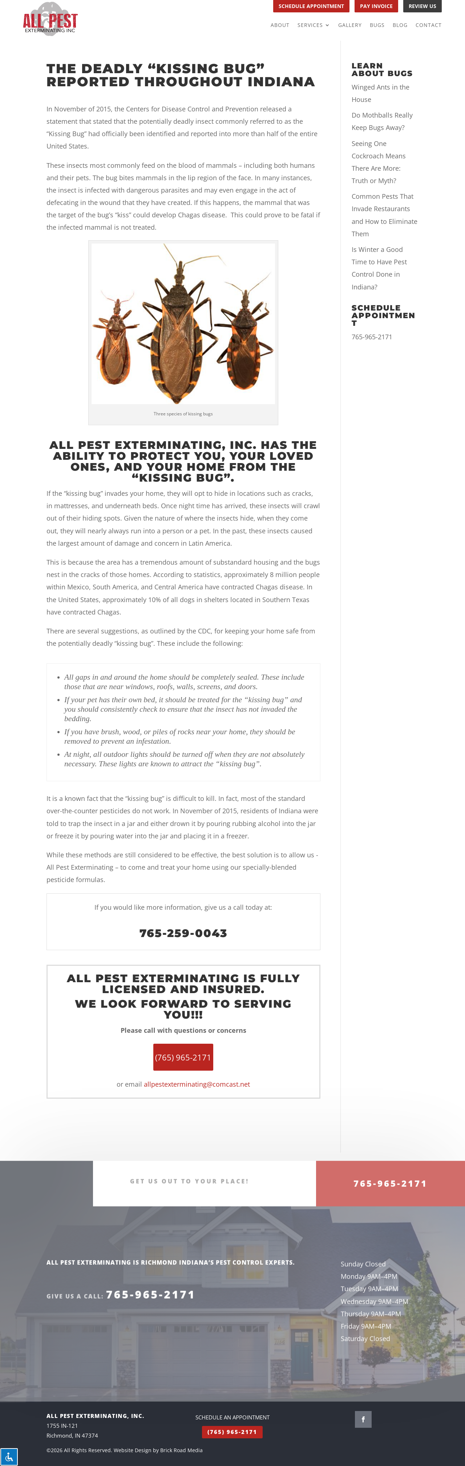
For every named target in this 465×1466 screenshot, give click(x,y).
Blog (400, 25)
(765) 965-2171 (232, 1431)
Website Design (132, 1450)
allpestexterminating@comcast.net (197, 1084)
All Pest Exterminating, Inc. (153, 445)
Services (310, 25)
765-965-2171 (372, 336)
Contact (429, 25)
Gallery (350, 25)
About (280, 25)
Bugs (377, 25)
